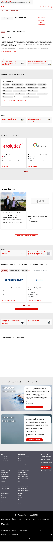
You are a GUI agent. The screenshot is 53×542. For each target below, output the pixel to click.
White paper (21, 499)
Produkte (8, 31)
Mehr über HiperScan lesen (8, 51)
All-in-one (20, 506)
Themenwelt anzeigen (34, 407)
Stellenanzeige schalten (23, 488)
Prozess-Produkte (5, 474)
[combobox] (42, 270)
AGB (9, 534)
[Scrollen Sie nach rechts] (31, 270)
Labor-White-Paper (22, 472)
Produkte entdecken (5, 470)
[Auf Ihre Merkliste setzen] (48, 7)
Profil (3, 31)
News (14, 31)
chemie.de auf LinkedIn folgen (46, 470)
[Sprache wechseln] (46, 7)
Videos (2, 501)
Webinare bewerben (5, 486)
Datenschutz (15, 534)
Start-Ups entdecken (23, 458)
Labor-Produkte (4, 472)
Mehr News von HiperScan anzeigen (26, 235)
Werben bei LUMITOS (5, 530)
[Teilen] (43, 7)
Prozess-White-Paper (23, 474)
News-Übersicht (4, 463)
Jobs (19, 501)
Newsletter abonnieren (6, 458)
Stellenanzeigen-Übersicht (24, 490)
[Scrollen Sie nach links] (29, 270)
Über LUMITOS (15, 530)
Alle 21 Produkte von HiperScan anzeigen (14, 100)
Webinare (20, 503)
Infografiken (3, 497)
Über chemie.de (23, 530)
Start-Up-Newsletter (5, 460)
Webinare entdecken (5, 484)
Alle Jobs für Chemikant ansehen (26, 309)
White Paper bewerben (23, 476)
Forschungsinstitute (5, 499)
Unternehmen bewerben (23, 463)
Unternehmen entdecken (23, 456)
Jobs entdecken (21, 484)
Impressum (3, 534)
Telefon (39, 22)
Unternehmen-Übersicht (23, 465)
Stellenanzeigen (21, 31)
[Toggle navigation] (51, 7)
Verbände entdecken (22, 460)
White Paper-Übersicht (23, 478)
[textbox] (42, 270)
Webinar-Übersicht (5, 488)
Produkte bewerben (5, 476)
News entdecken (4, 456)
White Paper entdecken (23, 470)
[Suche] (40, 7)
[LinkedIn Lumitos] (51, 534)
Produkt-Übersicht (5, 478)
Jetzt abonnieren (45, 467)
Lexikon (2, 495)
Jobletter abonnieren (23, 486)
